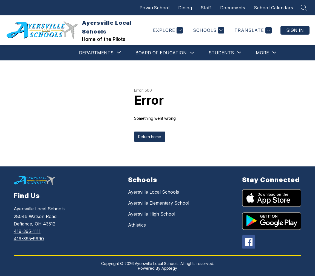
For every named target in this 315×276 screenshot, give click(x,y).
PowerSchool (155, 7)
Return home (149, 136)
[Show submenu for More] (262, 52)
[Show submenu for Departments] (96, 52)
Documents (232, 7)
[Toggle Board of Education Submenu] (192, 53)
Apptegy (169, 268)
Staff (206, 7)
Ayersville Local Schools (153, 192)
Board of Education (161, 52)
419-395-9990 (29, 238)
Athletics (137, 225)
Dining (185, 7)
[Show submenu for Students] (221, 52)
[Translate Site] (252, 30)
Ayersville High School (151, 214)
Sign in (295, 30)
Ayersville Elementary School (158, 203)
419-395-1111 (27, 231)
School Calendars (273, 7)
